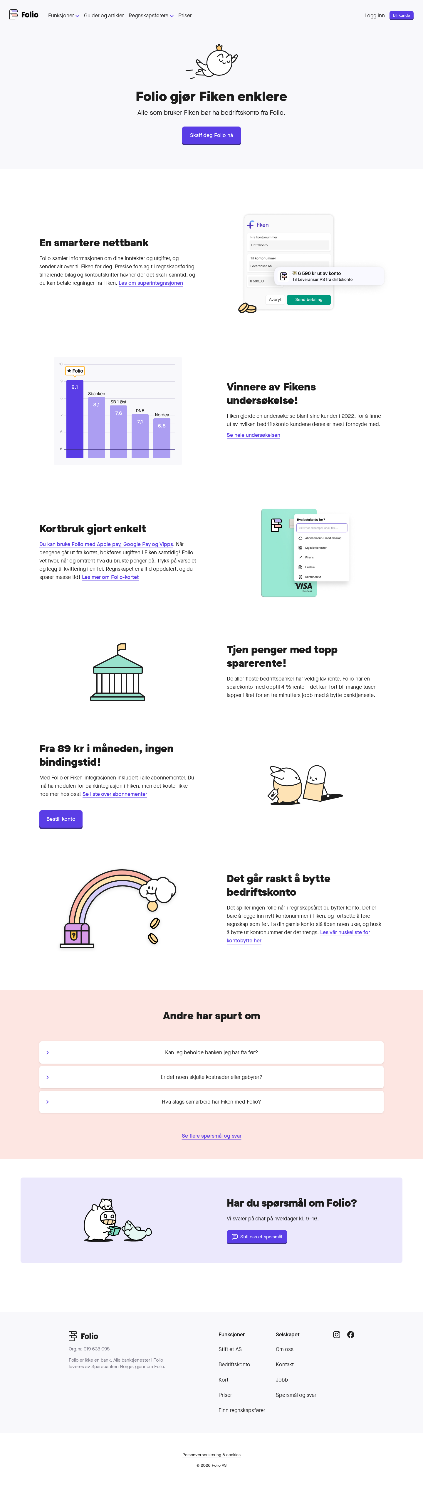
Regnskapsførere (151, 15)
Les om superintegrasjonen (151, 283)
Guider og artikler (104, 15)
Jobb (282, 1379)
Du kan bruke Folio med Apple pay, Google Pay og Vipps (106, 544)
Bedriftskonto (234, 1364)
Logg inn (375, 15)
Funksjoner (63, 15)
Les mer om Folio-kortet (110, 577)
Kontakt (285, 1364)
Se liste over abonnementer (115, 794)
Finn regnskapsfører (242, 1410)
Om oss (284, 1349)
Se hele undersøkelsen (253, 435)
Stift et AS (230, 1349)
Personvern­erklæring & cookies (211, 1455)
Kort (224, 1379)
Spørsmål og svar (296, 1395)
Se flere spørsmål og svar (211, 1135)
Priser (185, 15)
